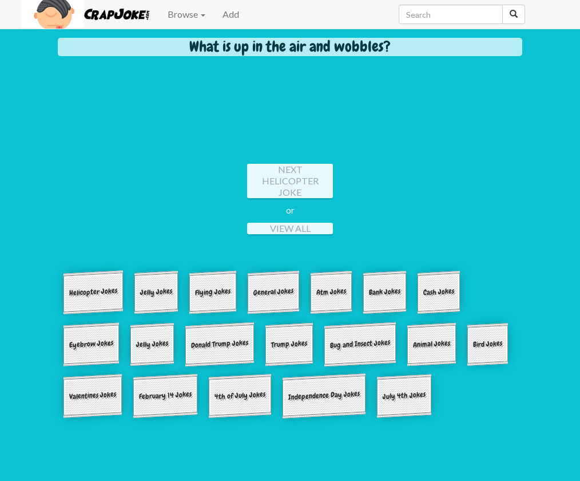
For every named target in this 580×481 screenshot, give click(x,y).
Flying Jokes (213, 291)
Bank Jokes (384, 291)
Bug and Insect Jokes (360, 343)
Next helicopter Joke (290, 181)
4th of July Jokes (239, 395)
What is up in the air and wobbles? (290, 46)
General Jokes (273, 292)
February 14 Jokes (165, 395)
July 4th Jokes (404, 395)
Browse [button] (186, 14)
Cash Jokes (438, 291)
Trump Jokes (289, 343)
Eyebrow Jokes (91, 344)
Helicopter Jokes (93, 292)
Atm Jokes (331, 291)
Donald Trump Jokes (219, 343)
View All (290, 228)
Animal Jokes (431, 343)
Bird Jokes (487, 343)
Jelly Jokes (156, 291)
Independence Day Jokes (324, 396)
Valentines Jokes (92, 395)
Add (231, 14)
